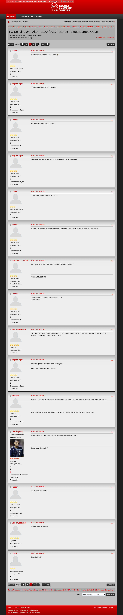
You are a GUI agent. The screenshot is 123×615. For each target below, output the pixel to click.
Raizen (15, 120)
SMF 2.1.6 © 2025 (13, 607)
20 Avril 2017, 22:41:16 (37, 191)
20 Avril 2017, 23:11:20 (37, 553)
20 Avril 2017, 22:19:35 (37, 83)
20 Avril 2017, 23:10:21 (37, 523)
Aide (94, 607)
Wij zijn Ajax (17, 84)
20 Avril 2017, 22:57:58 (37, 329)
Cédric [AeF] (17, 432)
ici (114, 22)
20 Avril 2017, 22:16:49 (37, 50)
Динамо (15, 396)
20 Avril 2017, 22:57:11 (37, 293)
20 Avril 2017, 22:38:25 (37, 155)
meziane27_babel (20, 260)
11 (43, 44)
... (40, 44)
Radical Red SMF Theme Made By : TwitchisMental (23, 610)
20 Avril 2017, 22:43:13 (37, 224)
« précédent (100, 37)
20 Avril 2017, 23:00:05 (37, 395)
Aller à (79, 594)
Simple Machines (25, 607)
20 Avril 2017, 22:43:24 (37, 260)
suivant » (110, 37)
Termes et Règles (102, 607)
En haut (11, 585)
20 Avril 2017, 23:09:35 (37, 487)
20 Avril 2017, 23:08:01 (37, 431)
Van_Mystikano (19, 329)
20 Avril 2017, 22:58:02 (37, 359)
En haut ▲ (112, 607)
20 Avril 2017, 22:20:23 (37, 119)
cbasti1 (15, 51)
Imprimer (111, 44)
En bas (10, 44)
